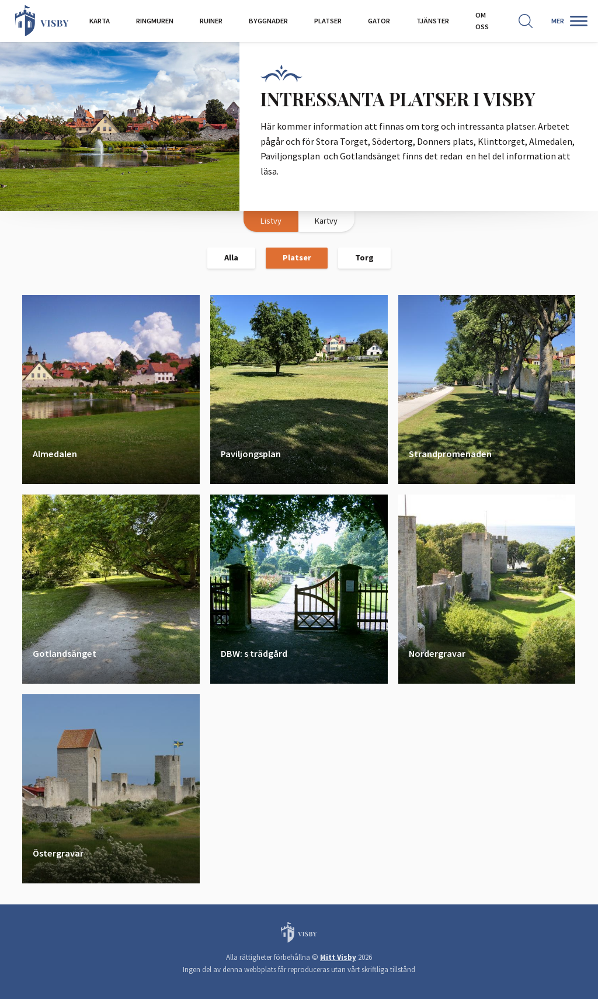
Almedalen (55, 453)
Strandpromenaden (450, 453)
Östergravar (58, 852)
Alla (231, 257)
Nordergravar (437, 653)
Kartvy (326, 220)
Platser (297, 257)
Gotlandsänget (64, 653)
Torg (364, 257)
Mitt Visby (338, 957)
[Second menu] (574, 21)
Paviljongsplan (251, 453)
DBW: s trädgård (254, 653)
